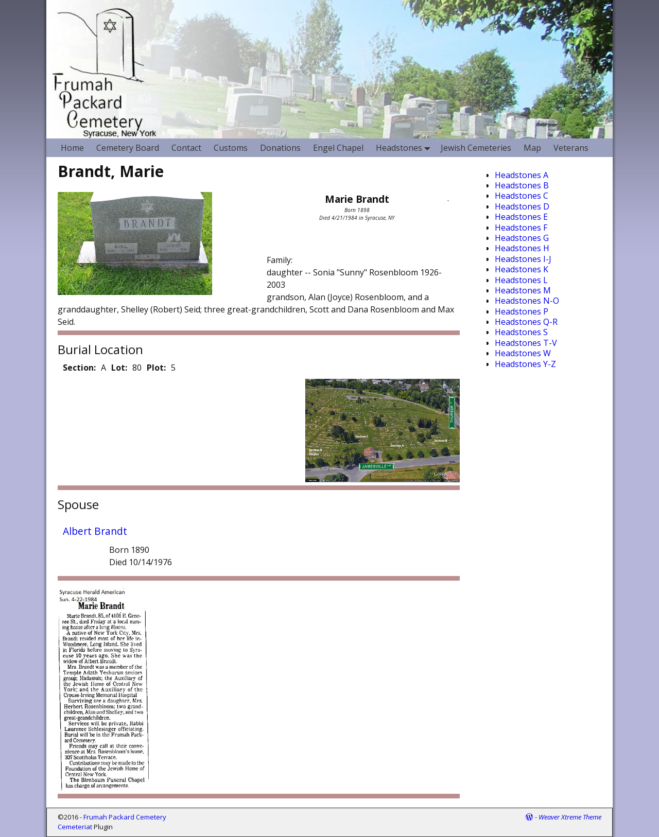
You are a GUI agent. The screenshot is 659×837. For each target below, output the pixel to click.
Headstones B (522, 185)
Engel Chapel (338, 147)
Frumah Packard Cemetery (124, 817)
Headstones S (521, 332)
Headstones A (521, 175)
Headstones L (521, 280)
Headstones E (521, 216)
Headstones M (523, 290)
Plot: (156, 367)
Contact (186, 147)
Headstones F (521, 227)
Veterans (570, 147)
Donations (280, 147)
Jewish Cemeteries (476, 147)
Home (72, 147)
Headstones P (521, 311)
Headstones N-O (527, 300)
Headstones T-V (526, 342)
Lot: (119, 367)
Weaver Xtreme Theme (570, 817)
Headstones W (523, 353)
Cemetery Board (127, 147)
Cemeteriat (75, 826)
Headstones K (521, 269)
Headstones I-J (523, 259)
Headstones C (521, 195)
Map (532, 147)
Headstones (405, 147)
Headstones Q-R (526, 321)
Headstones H (522, 248)
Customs (231, 147)
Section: (79, 367)
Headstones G (522, 237)
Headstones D (522, 206)
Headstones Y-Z (525, 364)
